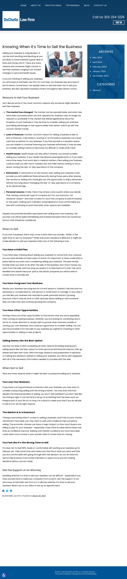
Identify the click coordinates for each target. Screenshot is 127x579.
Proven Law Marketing (88, 574)
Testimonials (73, 5)
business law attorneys (66, 82)
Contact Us (100, 5)
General (98, 90)
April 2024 (98, 62)
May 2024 (98, 57)
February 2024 (101, 66)
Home (23, 5)
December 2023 (101, 75)
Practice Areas (53, 5)
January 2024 (100, 71)
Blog (86, 5)
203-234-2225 (114, 17)
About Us (36, 5)
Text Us (119, 22)
